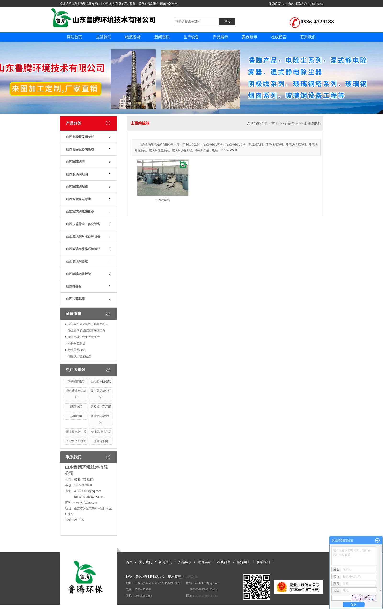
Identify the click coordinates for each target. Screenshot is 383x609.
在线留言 (279, 37)
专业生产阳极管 (76, 441)
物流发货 (133, 37)
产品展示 (220, 37)
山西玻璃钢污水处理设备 (83, 236)
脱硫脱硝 (76, 416)
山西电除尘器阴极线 (80, 149)
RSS (312, 3)
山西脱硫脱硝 (75, 299)
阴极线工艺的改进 (79, 356)
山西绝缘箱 (74, 286)
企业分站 (288, 3)
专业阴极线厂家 (101, 431)
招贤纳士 (243, 562)
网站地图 (302, 3)
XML (320, 3)
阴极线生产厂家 (101, 406)
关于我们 (145, 562)
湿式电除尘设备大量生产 (84, 337)
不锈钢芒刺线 (76, 343)
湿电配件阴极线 (101, 381)
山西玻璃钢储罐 (77, 186)
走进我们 (103, 37)
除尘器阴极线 (76, 350)
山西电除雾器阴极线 (80, 137)
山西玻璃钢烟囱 (77, 174)
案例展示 (249, 37)
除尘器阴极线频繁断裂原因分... (88, 330)
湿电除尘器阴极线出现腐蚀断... (88, 324)
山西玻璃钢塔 (75, 162)
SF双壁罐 (76, 406)
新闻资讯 (162, 37)
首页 (129, 562)
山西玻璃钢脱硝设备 (80, 211)
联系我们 (308, 37)
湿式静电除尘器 (76, 431)
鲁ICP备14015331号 (150, 576)
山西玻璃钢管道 (77, 261)
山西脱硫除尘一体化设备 (83, 224)
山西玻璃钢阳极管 (78, 274)
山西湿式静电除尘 (78, 199)
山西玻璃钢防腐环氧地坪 (83, 249)
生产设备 (191, 37)
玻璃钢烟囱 (101, 441)
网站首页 (74, 37)
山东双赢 (191, 576)
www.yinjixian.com (85, 502)
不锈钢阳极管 (76, 381)
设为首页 (275, 3)
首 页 (275, 123)
